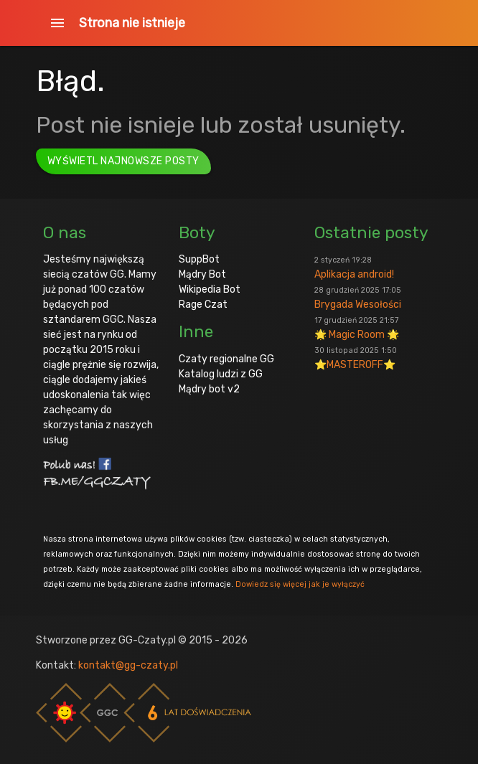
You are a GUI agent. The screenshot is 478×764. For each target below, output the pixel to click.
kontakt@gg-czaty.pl (128, 665)
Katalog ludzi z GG (221, 374)
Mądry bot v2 (209, 389)
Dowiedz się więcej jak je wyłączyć (300, 584)
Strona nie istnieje (132, 23)
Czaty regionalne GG (226, 359)
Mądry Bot (202, 274)
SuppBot (199, 259)
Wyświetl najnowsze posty (123, 161)
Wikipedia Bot (209, 289)
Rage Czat (203, 304)
